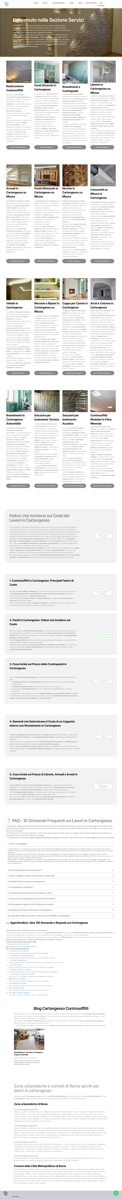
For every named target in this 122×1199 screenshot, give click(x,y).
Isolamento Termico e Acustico (21, 949)
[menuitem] (36, 3)
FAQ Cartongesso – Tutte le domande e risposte (21, 926)
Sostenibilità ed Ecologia (19, 963)
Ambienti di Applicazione (19, 939)
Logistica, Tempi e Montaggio (20, 972)
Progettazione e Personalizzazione (22, 935)
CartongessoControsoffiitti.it (72, 1197)
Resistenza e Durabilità (18, 958)
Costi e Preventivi (16, 944)
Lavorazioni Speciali (17, 967)
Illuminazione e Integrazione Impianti (22, 953)
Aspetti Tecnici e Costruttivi (20, 930)
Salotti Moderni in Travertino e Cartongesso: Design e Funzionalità (28, 1033)
